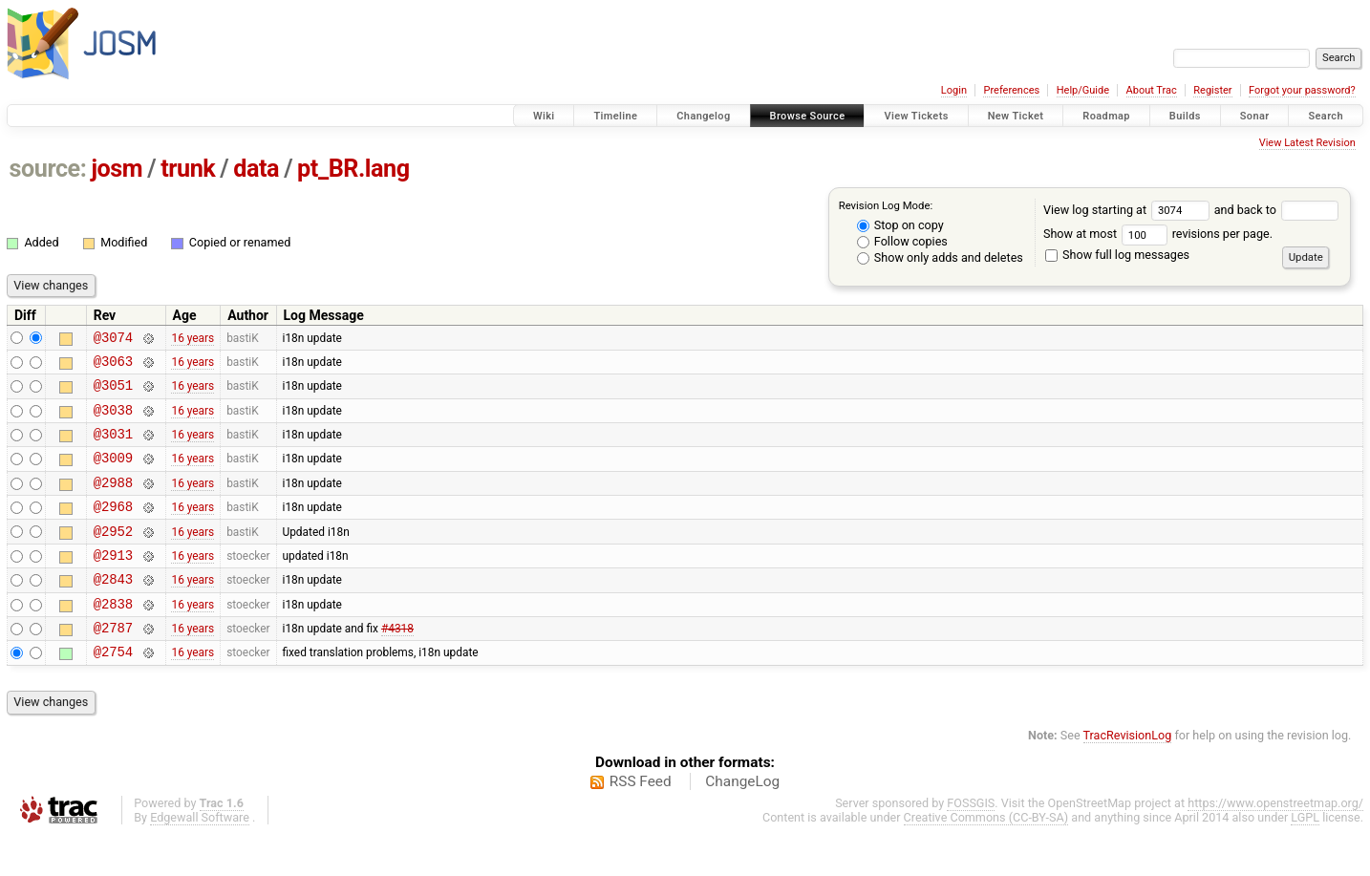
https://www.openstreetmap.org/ (1275, 843)
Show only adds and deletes (940, 257)
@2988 (113, 502)
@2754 (113, 691)
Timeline (615, 116)
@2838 (113, 638)
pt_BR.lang (353, 168)
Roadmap (1106, 116)
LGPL (1305, 857)
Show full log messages (1117, 254)
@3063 (113, 366)
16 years (192, 339)
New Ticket (1016, 116)
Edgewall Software (199, 857)
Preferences (1011, 90)
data (256, 168)
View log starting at (1128, 210)
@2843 (113, 610)
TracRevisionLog (1127, 775)
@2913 (113, 583)
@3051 (113, 393)
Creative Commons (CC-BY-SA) (986, 857)
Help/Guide (1083, 90)
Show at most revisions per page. (1158, 233)
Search (1325, 116)
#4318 (397, 665)
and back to (1276, 210)
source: (48, 168)
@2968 (113, 529)
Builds (1185, 116)
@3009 (113, 474)
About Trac (1151, 90)
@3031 (113, 447)
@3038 (113, 421)
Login (954, 90)
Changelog (703, 116)
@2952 (113, 556)
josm (116, 168)
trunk (188, 168)
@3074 (113, 340)
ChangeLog (742, 821)
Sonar (1255, 116)
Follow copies (902, 241)
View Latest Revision (1307, 143)
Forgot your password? (1302, 90)
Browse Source (808, 116)
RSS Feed (641, 821)
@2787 (113, 664)
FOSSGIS (971, 843)
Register (1212, 90)
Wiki (544, 116)
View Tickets (916, 116)
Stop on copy (900, 225)
